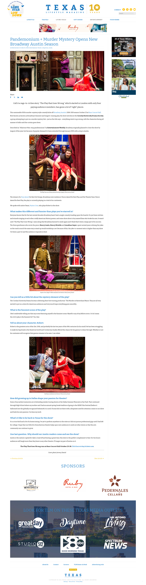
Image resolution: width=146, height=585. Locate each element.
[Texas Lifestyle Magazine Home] (73, 9)
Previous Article (16, 458)
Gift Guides (78, 19)
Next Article (99, 458)
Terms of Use (72, 581)
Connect (117, 10)
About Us (45, 564)
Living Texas (61, 19)
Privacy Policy (79, 581)
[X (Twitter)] (127, 10)
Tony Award (25, 197)
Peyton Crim (34, 205)
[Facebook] (123, 10)
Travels (45, 19)
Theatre (40, 48)
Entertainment (96, 19)
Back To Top (73, 569)
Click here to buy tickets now (83, 446)
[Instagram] (131, 10)
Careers (66, 564)
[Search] (134, 13)
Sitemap (66, 581)
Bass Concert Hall (95, 112)
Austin (50, 48)
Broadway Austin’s (60, 112)
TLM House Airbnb (80, 564)
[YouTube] (134, 10)
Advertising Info (98, 564)
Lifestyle (30, 19)
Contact (55, 564)
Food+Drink (114, 19)
